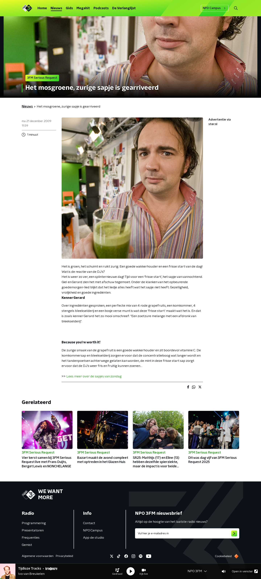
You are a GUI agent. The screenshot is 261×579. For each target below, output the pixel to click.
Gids (69, 8)
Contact (89, 523)
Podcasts (101, 8)
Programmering (34, 523)
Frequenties (31, 537)
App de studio (93, 537)
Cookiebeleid (223, 556)
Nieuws (56, 8)
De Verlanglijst (124, 8)
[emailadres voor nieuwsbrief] (187, 533)
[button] (117, 571)
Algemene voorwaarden (37, 556)
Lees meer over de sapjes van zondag (94, 376)
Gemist (27, 545)
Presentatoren (33, 530)
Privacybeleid (64, 556)
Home (42, 8)
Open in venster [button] (245, 571)
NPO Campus (215, 8)
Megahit (83, 8)
